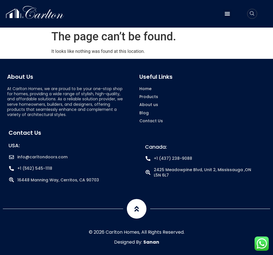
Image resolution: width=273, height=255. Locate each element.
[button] (227, 13)
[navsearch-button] (252, 14)
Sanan (151, 242)
